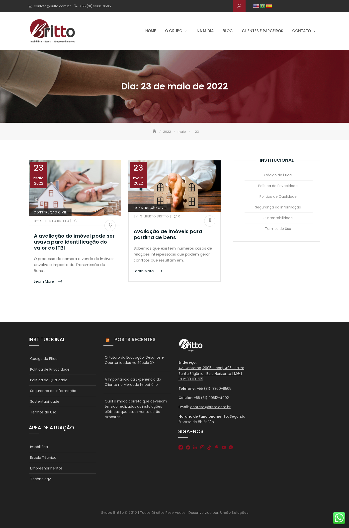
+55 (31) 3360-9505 (95, 6)
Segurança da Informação (278, 207)
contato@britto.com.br (52, 6)
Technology (40, 478)
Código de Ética (278, 175)
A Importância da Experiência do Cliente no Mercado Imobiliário (133, 382)
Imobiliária (39, 446)
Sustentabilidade (278, 217)
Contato (301, 30)
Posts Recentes (135, 339)
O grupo (173, 30)
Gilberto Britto (52, 221)
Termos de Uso (278, 228)
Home (150, 30)
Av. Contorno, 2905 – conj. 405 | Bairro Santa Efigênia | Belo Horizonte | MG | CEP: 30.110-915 (211, 373)
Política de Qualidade (278, 196)
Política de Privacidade (278, 185)
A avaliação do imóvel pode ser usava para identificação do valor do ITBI (74, 241)
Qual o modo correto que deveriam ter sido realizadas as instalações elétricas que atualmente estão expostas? (136, 409)
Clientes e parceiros (262, 30)
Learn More (44, 281)
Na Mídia (205, 30)
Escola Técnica (43, 457)
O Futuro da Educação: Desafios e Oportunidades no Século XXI (134, 360)
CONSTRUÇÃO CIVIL (50, 212)
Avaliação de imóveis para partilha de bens (168, 234)
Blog (228, 30)
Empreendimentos (46, 468)
